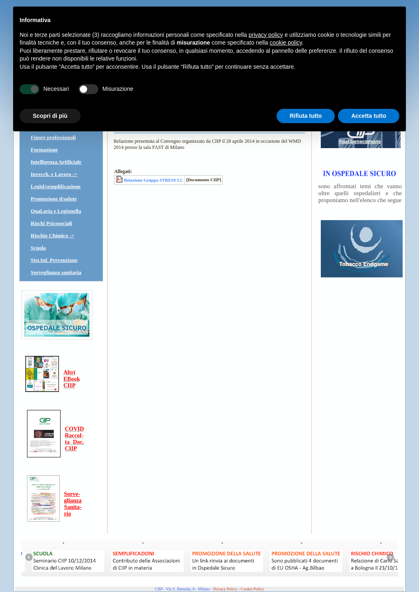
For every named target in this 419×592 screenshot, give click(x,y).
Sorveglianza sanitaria (56, 272)
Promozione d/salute (54, 199)
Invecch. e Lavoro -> (54, 174)
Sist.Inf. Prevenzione (54, 260)
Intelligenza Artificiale (56, 162)
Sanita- (73, 507)
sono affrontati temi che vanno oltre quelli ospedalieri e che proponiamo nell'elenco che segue (360, 193)
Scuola (38, 248)
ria (67, 514)
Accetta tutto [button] (368, 116)
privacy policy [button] (266, 35)
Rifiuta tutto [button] (306, 116)
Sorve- (72, 494)
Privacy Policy (225, 589)
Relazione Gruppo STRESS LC (153, 180)
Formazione (44, 149)
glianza (73, 500)
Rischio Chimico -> (52, 235)
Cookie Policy (252, 589)
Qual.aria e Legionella (56, 211)
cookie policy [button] (286, 42)
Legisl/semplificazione (56, 186)
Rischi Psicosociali (51, 223)
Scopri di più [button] (50, 116)
